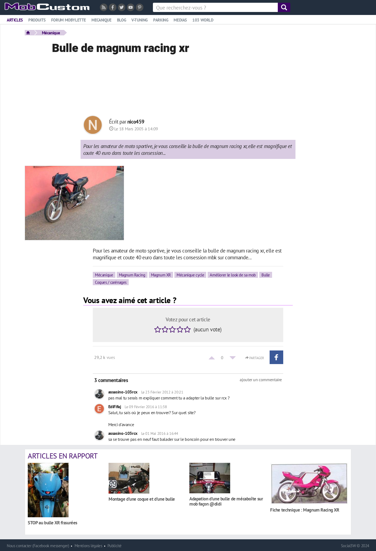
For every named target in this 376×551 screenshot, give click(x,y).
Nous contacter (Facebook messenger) (38, 546)
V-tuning (139, 20)
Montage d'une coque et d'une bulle (142, 499)
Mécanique (51, 32)
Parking (160, 20)
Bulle (265, 275)
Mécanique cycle (190, 275)
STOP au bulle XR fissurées (52, 522)
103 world (203, 20)
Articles (15, 20)
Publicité (114, 546)
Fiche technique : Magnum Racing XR (304, 510)
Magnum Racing (132, 275)
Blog (121, 20)
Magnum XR (161, 275)
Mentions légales (88, 546)
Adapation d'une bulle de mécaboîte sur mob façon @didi (226, 501)
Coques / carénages (111, 282)
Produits (37, 20)
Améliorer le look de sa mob (233, 275)
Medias (180, 20)
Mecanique (101, 20)
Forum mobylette (68, 20)
